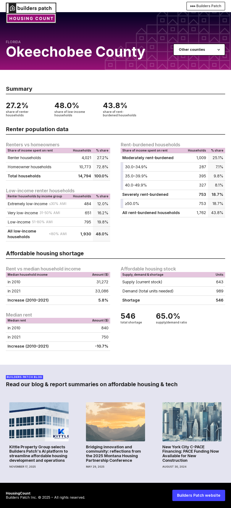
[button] (199, 50)
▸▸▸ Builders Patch (205, 6)
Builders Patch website (199, 495)
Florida (13, 42)
